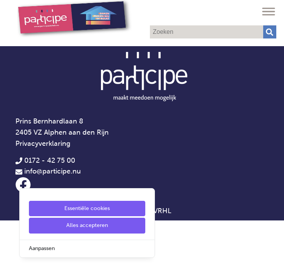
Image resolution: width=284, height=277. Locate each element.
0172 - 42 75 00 (45, 160)
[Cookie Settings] (9, 265)
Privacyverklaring (43, 143)
